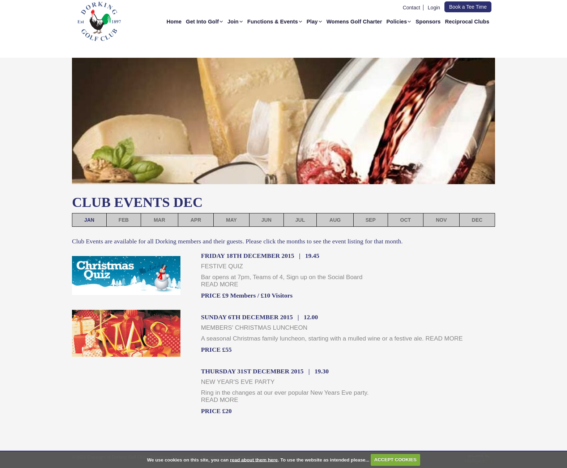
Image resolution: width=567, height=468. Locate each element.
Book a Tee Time (468, 7)
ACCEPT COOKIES (395, 459)
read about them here (254, 459)
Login (434, 7)
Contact (411, 7)
